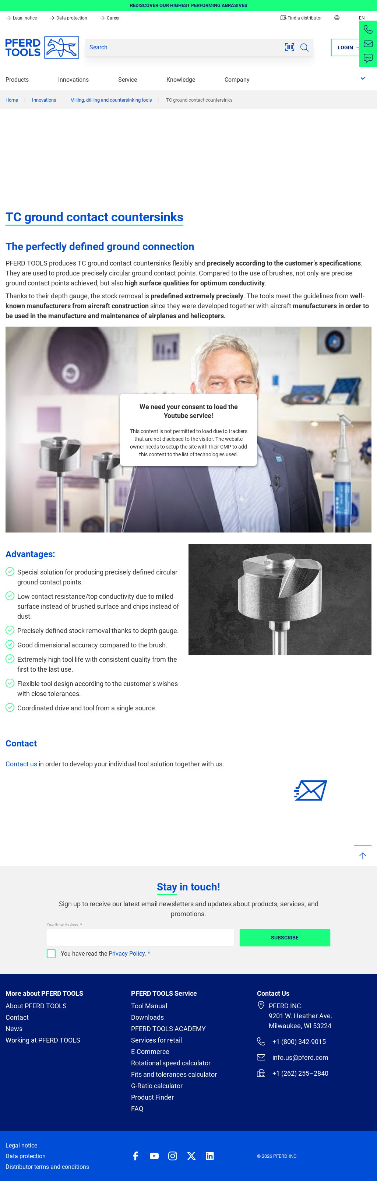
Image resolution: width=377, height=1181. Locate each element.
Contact (17, 1017)
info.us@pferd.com (292, 1057)
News (14, 1029)
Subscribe (285, 938)
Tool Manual (149, 1006)
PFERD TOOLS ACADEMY (168, 1029)
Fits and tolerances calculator (174, 1074)
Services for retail (156, 1040)
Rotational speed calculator (171, 1063)
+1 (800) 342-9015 (291, 1041)
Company (237, 79)
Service (127, 79)
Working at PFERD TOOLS (43, 1040)
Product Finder (152, 1097)
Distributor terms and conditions (47, 1166)
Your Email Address (63, 924)
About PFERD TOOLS (36, 1006)
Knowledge (180, 79)
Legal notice (22, 18)
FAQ (137, 1109)
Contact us (21, 764)
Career (109, 18)
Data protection (68, 18)
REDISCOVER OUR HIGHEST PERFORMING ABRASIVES (188, 5)
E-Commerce (150, 1051)
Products (17, 79)
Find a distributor (301, 18)
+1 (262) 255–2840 (292, 1073)
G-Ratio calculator (157, 1086)
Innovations (73, 79)
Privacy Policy (127, 953)
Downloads (147, 1017)
